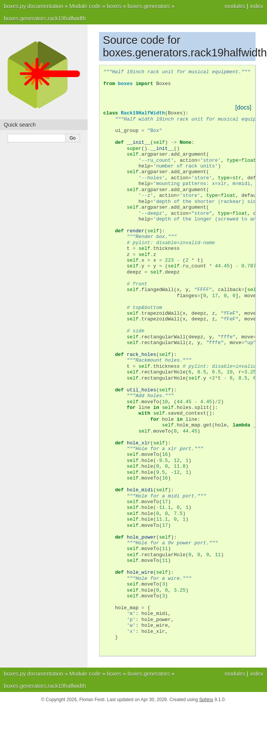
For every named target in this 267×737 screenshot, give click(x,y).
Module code (85, 6)
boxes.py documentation (33, 6)
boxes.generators (149, 6)
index (256, 6)
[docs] (243, 107)
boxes (114, 6)
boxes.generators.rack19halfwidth (45, 18)
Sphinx (206, 699)
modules (234, 6)
